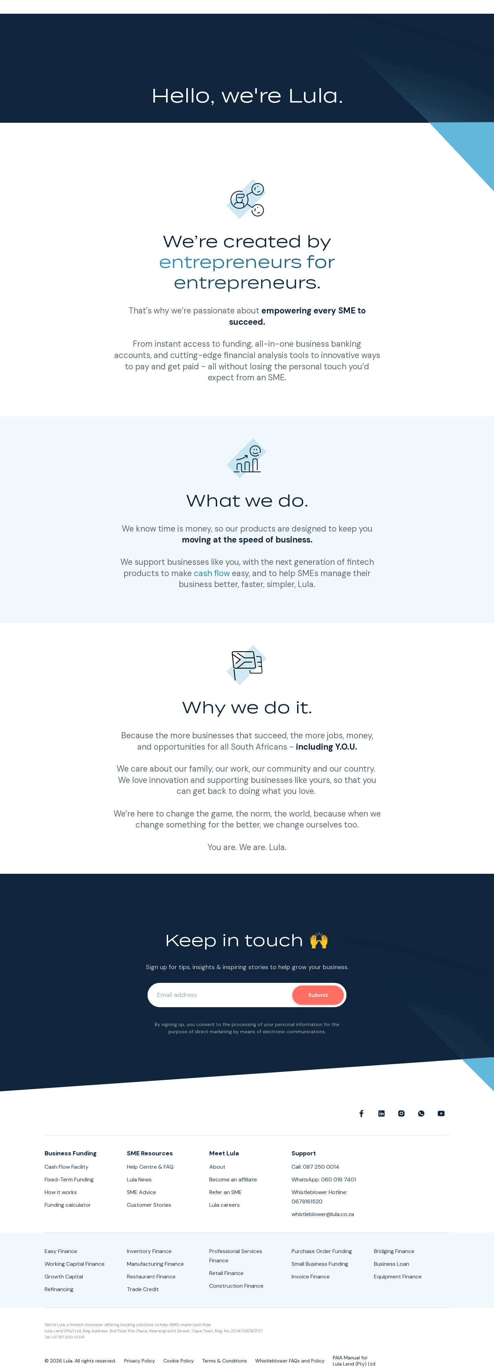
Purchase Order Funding (322, 1251)
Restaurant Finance (151, 1276)
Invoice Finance (311, 1276)
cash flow (212, 573)
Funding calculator (68, 1204)
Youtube (441, 1113)
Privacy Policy (139, 1361)
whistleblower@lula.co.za (323, 1214)
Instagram (401, 1113)
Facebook (361, 1113)
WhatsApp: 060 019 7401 (324, 1179)
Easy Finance (61, 1251)
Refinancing (59, 1289)
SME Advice (141, 1192)
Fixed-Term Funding (69, 1179)
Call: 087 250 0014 (315, 1166)
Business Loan (391, 1263)
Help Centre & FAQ (150, 1166)
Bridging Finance (394, 1251)
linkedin (381, 1113)
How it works (61, 1192)
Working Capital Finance (75, 1263)
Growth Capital (64, 1276)
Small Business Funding (320, 1263)
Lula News (139, 1179)
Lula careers (224, 1204)
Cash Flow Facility (67, 1166)
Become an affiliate (233, 1179)
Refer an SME (225, 1192)
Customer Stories (149, 1204)
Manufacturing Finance (155, 1263)
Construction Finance (236, 1285)
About (217, 1166)
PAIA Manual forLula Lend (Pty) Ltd (354, 1361)
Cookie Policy (178, 1361)
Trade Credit (143, 1289)
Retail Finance (226, 1273)
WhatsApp (421, 1113)
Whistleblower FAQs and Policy (290, 1361)
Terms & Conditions (224, 1361)
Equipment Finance (398, 1276)
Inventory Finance (149, 1251)
